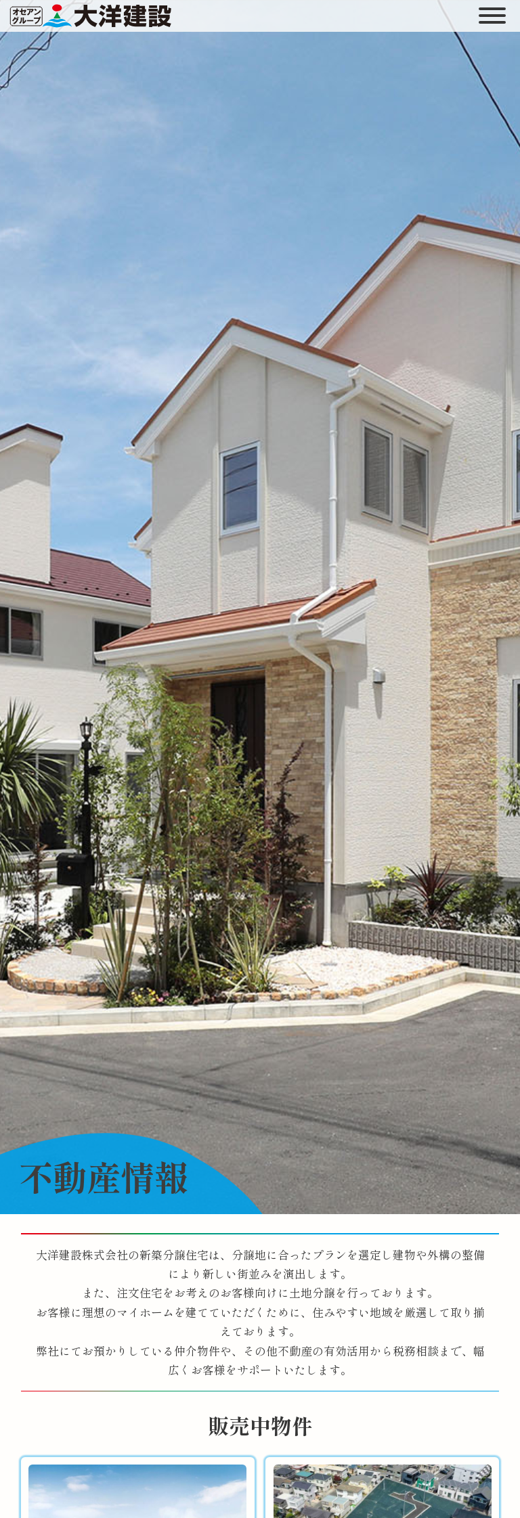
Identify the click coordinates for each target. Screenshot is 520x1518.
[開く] (492, 15)
